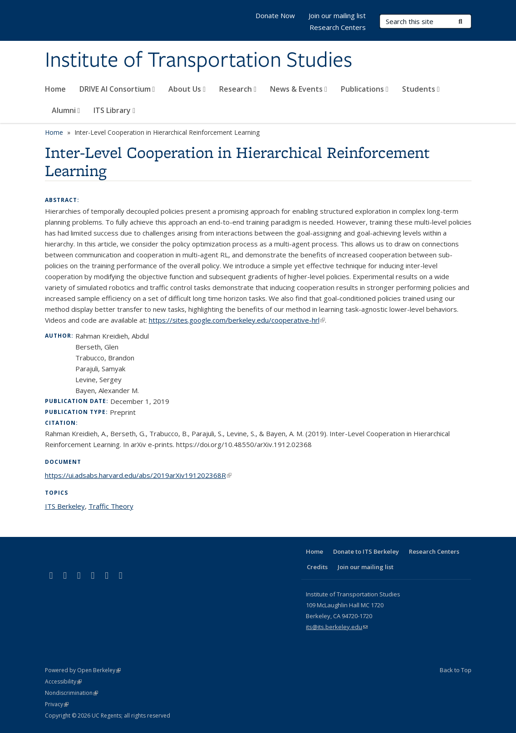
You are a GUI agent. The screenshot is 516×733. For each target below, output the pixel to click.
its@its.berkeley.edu (337, 627)
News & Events (298, 89)
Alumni (66, 110)
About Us (187, 89)
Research (237, 89)
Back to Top (456, 670)
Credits (317, 567)
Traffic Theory (110, 506)
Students (421, 89)
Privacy (57, 704)
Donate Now (275, 15)
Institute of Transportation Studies (198, 60)
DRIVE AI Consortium (117, 89)
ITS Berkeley (65, 506)
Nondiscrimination (71, 693)
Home (55, 89)
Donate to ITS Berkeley (366, 551)
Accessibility (63, 681)
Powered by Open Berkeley (83, 670)
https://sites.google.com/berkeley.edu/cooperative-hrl (237, 320)
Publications (364, 89)
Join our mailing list (337, 15)
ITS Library (114, 110)
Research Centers (338, 27)
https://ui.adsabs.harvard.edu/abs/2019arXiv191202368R (138, 475)
